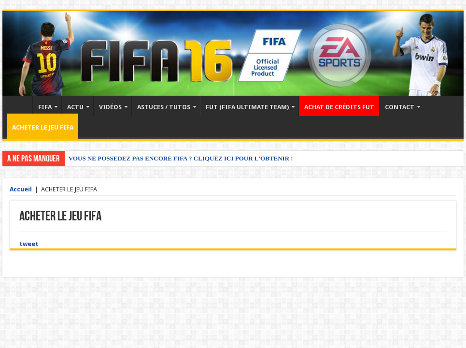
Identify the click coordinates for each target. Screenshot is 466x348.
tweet (29, 243)
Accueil (19, 106)
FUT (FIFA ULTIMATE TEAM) (247, 107)
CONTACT (399, 107)
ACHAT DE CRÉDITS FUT (339, 107)
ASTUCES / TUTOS (163, 107)
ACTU (75, 107)
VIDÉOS (110, 107)
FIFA (45, 107)
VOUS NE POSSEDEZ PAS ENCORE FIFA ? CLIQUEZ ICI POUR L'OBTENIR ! (181, 158)
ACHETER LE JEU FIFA (42, 127)
